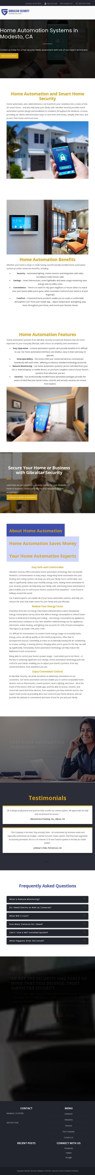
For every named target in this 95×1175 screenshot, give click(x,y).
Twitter (69, 1153)
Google (69, 1157)
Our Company (69, 1131)
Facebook (68, 1148)
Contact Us (66, 3)
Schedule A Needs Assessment (22, 497)
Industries (69, 1119)
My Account (50, 3)
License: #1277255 (33, 3)
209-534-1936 (83, 3)
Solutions (69, 1114)
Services (68, 1125)
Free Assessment (9, 56)
